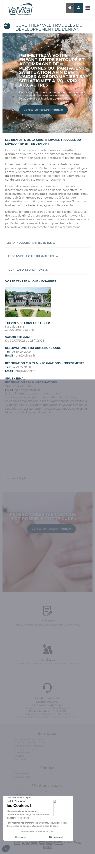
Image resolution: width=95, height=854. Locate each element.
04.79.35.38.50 (58, 711)
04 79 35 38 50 (21, 367)
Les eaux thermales (25, 749)
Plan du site (21, 759)
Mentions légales (24, 794)
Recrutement (22, 773)
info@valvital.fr (25, 370)
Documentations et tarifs (28, 739)
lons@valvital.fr (25, 355)
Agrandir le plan (17, 478)
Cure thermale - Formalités (29, 742)
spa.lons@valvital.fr (27, 390)
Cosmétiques (21, 752)
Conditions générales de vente (31, 791)
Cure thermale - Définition (29, 745)
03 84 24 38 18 (21, 386)
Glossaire (19, 755)
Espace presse (22, 776)
